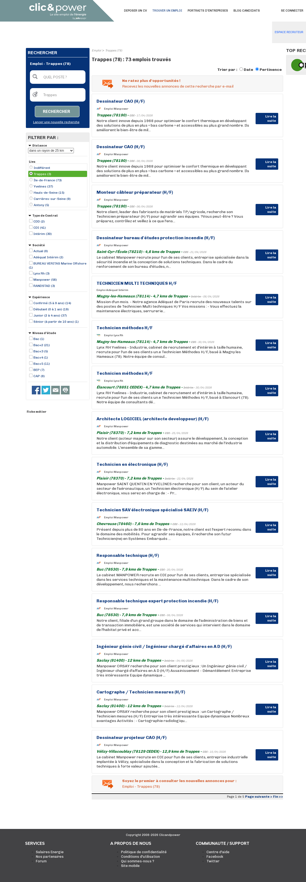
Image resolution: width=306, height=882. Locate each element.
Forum (41, 861)
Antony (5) (41, 205)
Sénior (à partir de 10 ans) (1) (56, 322)
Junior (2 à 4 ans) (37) (50, 315)
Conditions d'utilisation (140, 857)
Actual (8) (40, 251)
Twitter (213, 861)
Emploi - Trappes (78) (141, 786)
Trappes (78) (113, 50)
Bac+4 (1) (40, 357)
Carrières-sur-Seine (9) (52, 199)
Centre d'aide (218, 852)
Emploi (96, 50)
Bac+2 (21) (41, 345)
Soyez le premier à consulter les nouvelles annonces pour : (179, 781)
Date (248, 69)
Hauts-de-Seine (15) (49, 193)
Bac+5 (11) (41, 364)
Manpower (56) (45, 280)
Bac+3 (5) (40, 351)
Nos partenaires (50, 857)
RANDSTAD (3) (44, 286)
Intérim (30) (42, 234)
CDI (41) (39, 228)
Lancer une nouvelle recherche (56, 122)
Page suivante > (258, 796)
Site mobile (130, 866)
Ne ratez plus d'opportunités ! (151, 80)
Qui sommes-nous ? (137, 861)
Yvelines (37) (43, 186)
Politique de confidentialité (144, 852)
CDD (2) (39, 221)
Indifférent (42, 168)
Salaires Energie (50, 852)
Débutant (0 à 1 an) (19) (51, 309)
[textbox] (57, 77)
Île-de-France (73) (48, 180)
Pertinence (271, 69)
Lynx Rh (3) (41, 273)
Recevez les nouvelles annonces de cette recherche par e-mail (177, 86)
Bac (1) (38, 339)
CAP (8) (39, 376)
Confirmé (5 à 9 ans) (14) (52, 303)
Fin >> (278, 796)
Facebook (215, 857)
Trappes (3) (42, 174)
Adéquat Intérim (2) (48, 257)
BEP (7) (38, 370)
